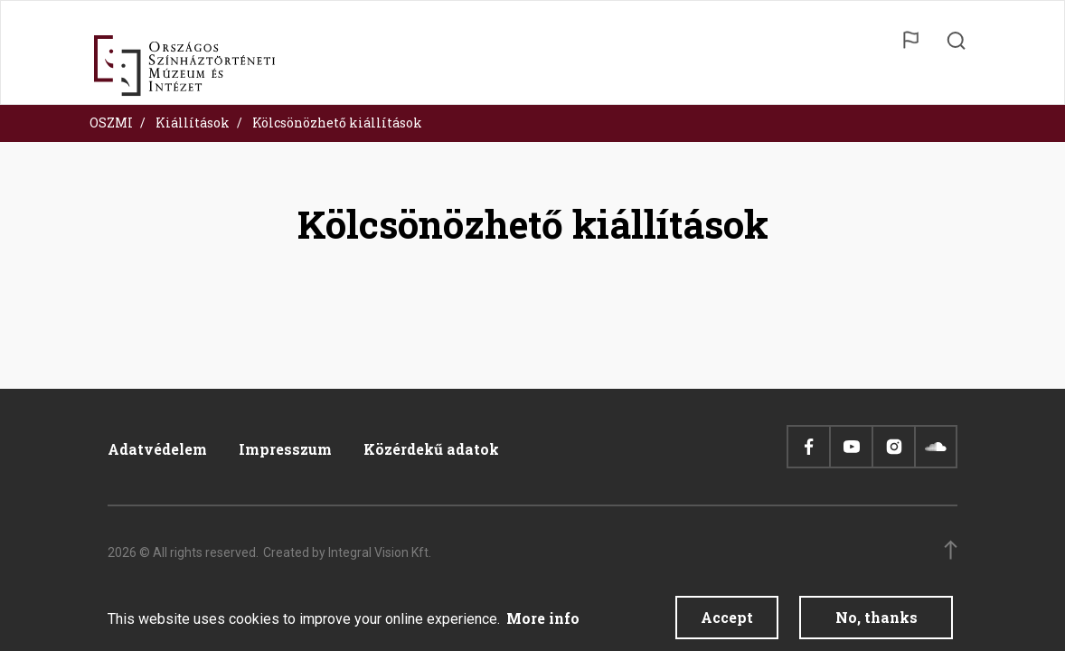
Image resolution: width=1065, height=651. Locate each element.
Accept (727, 621)
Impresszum (285, 448)
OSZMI (111, 122)
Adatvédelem (157, 448)
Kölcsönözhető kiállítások (337, 122)
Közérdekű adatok (431, 448)
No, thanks (876, 621)
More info (543, 622)
